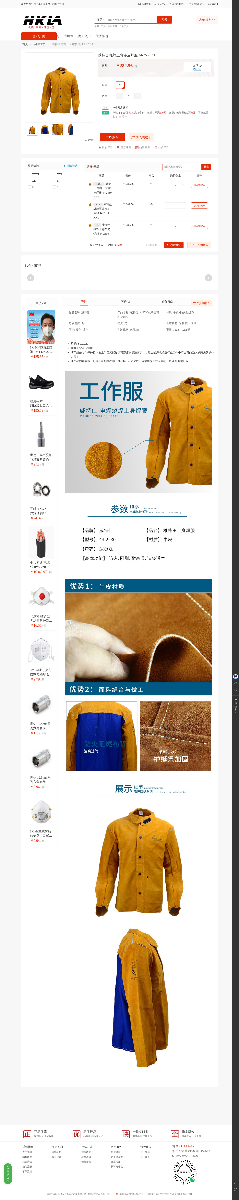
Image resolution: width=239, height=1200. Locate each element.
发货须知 (86, 1156)
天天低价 (102, 36)
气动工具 (124, 26)
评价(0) (125, 336)
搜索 (206, 166)
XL (32, 181)
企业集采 (145, 1152)
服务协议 (27, 1161)
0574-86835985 (185, 1145)
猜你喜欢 (167, 336)
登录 (54, 4)
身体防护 (39, 44)
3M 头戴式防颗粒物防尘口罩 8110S (40, 870)
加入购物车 (141, 137)
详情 (84, 336)
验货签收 (86, 1161)
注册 (60, 4)
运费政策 (86, 1152)
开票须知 (115, 1161)
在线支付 (56, 1152)
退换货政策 (117, 1156)
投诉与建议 (117, 1166)
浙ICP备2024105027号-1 (130, 1194)
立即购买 (112, 137)
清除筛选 (72, 165)
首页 (25, 44)
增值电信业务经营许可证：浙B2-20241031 (170, 1194)
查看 (121, 116)
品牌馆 (68, 36)
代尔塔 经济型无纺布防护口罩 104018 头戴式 (41, 655)
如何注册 (27, 1166)
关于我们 (27, 1152)
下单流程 (27, 1171)
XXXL (34, 174)
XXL (58, 174)
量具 (96, 26)
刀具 (103, 26)
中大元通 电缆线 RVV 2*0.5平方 (40, 601)
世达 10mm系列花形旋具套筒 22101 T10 (41, 494)
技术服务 (145, 1156)
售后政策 (115, 1152)
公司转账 (56, 1156)
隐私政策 (27, 1156)
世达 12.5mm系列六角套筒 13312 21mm (40, 816)
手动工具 (112, 26)
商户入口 (84, 36)
